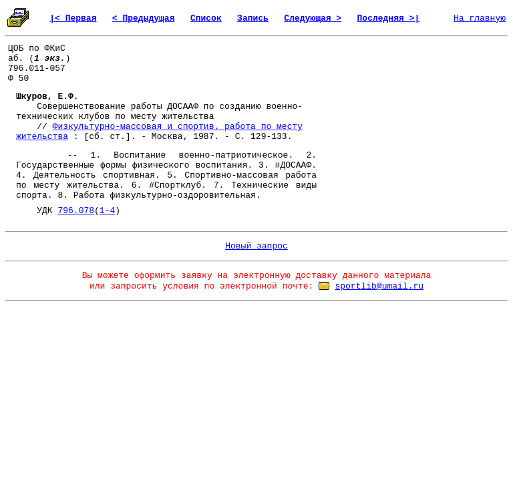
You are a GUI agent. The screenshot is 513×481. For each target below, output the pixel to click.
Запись (253, 18)
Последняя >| (388, 18)
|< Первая (72, 18)
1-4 (107, 211)
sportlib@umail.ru (379, 286)
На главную (480, 18)
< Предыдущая (143, 18)
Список (206, 18)
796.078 (75, 211)
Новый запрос (256, 246)
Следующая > (312, 18)
